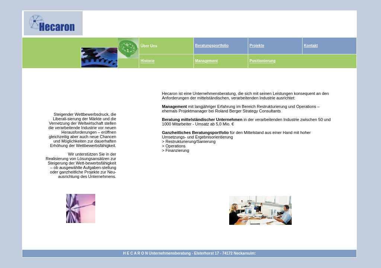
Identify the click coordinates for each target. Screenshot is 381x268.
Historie (147, 61)
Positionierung (263, 61)
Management (206, 61)
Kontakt (311, 46)
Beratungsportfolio (211, 46)
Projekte (257, 46)
